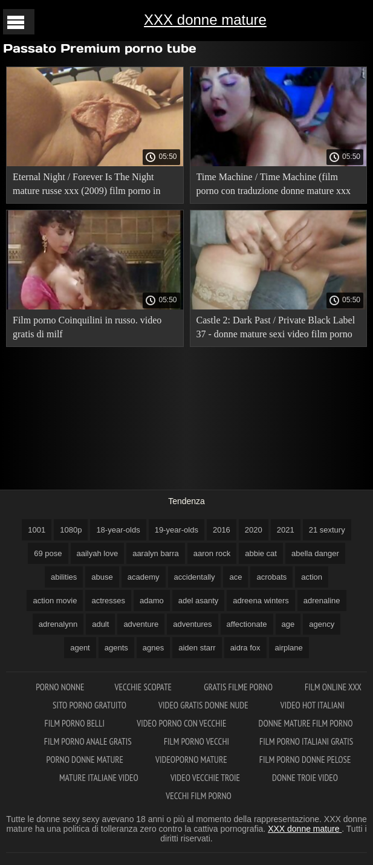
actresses (108, 600)
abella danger (315, 553)
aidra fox (245, 647)
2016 (221, 529)
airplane (289, 647)
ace (235, 577)
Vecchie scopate (144, 687)
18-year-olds (118, 529)
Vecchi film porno (198, 796)
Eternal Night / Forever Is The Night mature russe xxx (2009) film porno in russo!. (86, 186)
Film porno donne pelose (305, 759)
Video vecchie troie (206, 777)
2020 (253, 529)
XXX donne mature (205, 19)
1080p (71, 529)
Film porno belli (75, 723)
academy (144, 577)
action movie (55, 600)
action (311, 577)
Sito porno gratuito (90, 705)
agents (116, 647)
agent (80, 647)
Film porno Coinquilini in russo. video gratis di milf (87, 327)
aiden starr (196, 647)
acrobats (271, 577)
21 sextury (327, 529)
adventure (140, 624)
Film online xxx (333, 687)
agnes (153, 647)
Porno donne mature (86, 759)
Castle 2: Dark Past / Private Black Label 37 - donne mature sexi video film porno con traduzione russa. (275, 329)
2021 (285, 529)
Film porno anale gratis (89, 741)
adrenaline (321, 600)
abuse (101, 577)
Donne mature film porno (306, 723)
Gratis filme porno (239, 687)
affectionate (247, 624)
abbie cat (261, 553)
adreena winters (261, 600)
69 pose (48, 553)
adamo (152, 600)
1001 (36, 529)
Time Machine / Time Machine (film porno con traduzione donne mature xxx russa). (273, 186)
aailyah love (97, 553)
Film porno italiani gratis (306, 741)
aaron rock (211, 553)
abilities (64, 577)
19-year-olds (176, 529)
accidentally (194, 577)
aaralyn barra (155, 553)
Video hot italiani (313, 705)
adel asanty (198, 600)
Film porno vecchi (196, 741)
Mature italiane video (99, 777)
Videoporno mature (192, 759)
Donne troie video (305, 777)
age (288, 624)
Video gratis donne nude (204, 705)
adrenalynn (58, 624)
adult (100, 624)
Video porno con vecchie (182, 723)
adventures (192, 624)
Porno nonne (60, 687)
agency (321, 624)
